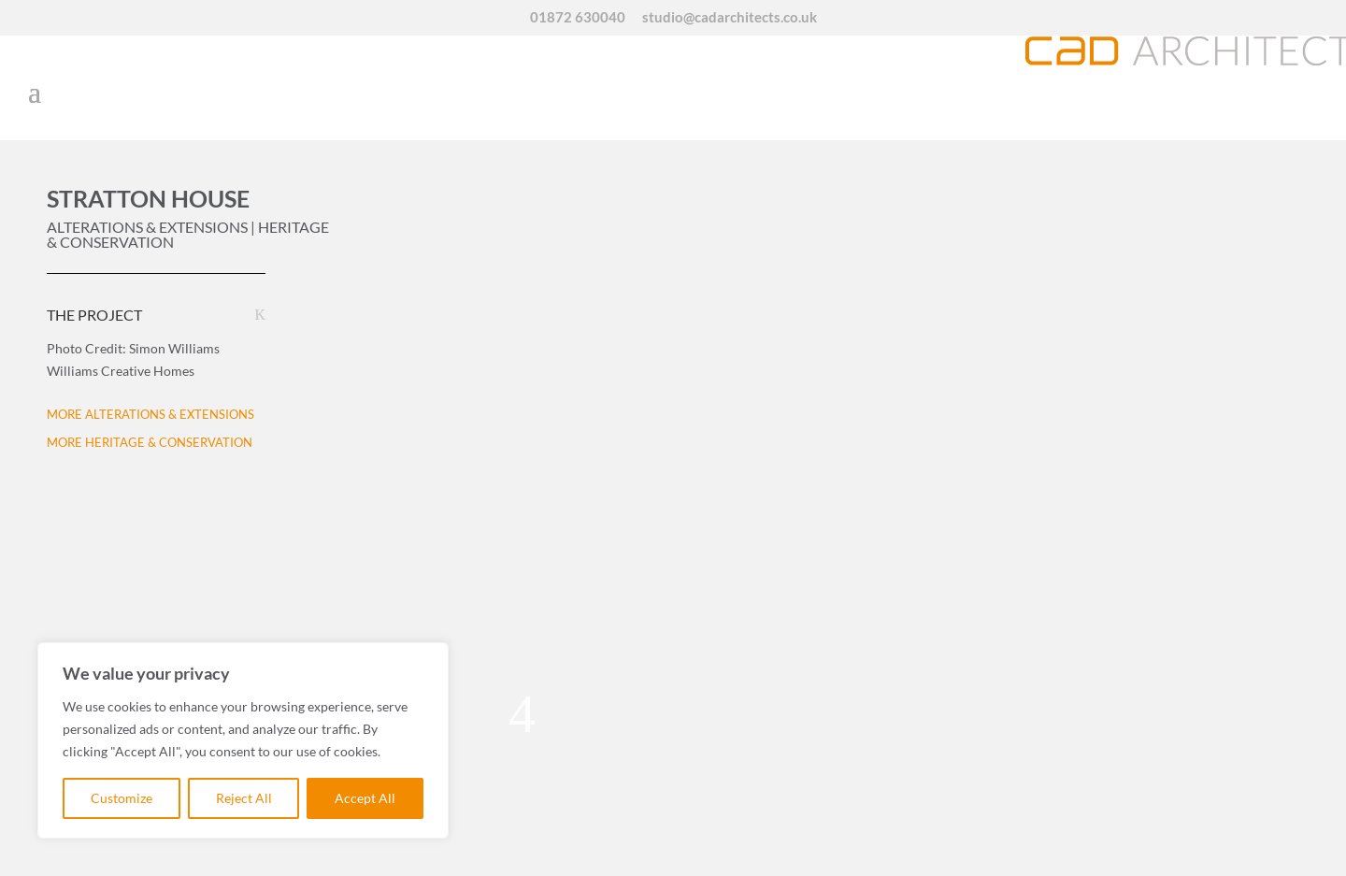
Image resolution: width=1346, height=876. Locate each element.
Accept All (365, 798)
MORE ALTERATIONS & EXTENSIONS (150, 414)
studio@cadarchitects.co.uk (729, 17)
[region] (243, 740)
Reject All (244, 798)
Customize (121, 798)
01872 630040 (577, 17)
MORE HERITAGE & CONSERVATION (149, 442)
